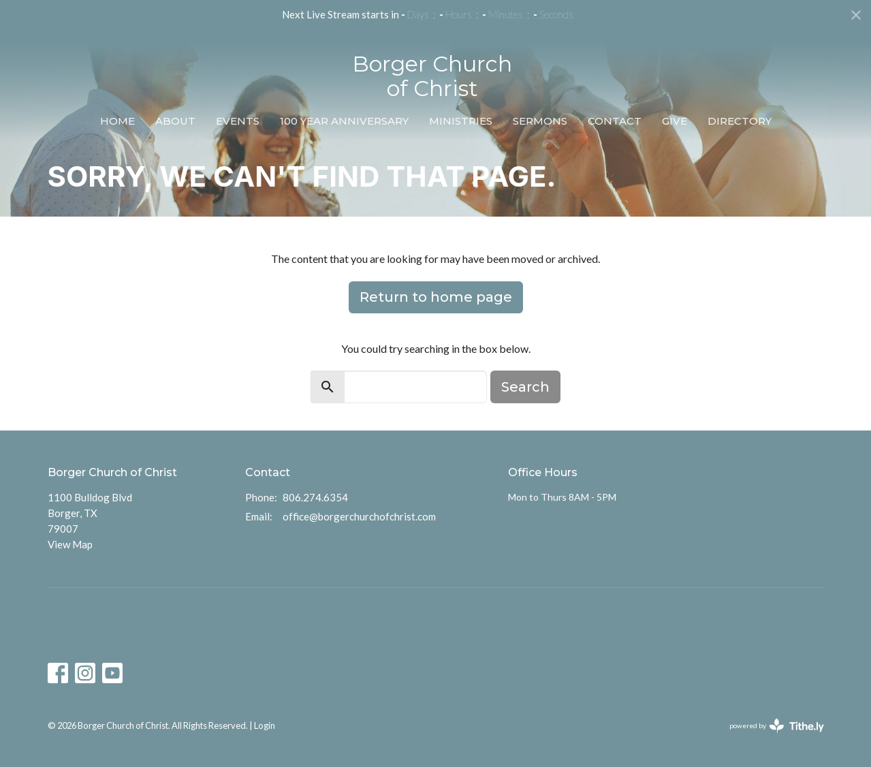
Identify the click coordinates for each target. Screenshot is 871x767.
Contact (615, 120)
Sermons (540, 120)
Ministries (460, 120)
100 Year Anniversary (344, 120)
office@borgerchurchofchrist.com (359, 516)
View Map (70, 544)
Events (237, 120)
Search (525, 387)
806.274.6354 (315, 497)
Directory (740, 120)
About (175, 120)
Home (117, 120)
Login (264, 725)
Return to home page (436, 297)
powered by (776, 725)
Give (674, 120)
